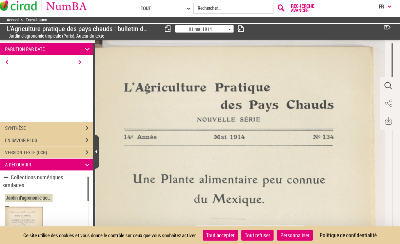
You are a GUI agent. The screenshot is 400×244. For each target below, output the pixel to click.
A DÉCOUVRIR (48, 164)
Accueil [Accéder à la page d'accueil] (13, 20)
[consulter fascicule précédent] (168, 29)
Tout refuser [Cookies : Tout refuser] (257, 235)
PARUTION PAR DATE (48, 49)
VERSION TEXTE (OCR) (49, 152)
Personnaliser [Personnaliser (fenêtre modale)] (294, 235)
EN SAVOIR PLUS (49, 140)
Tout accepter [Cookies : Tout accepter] (220, 235)
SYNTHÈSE (49, 128)
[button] (388, 86)
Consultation (36, 20)
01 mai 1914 (200, 29)
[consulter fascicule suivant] (240, 29)
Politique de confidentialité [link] (348, 235)
